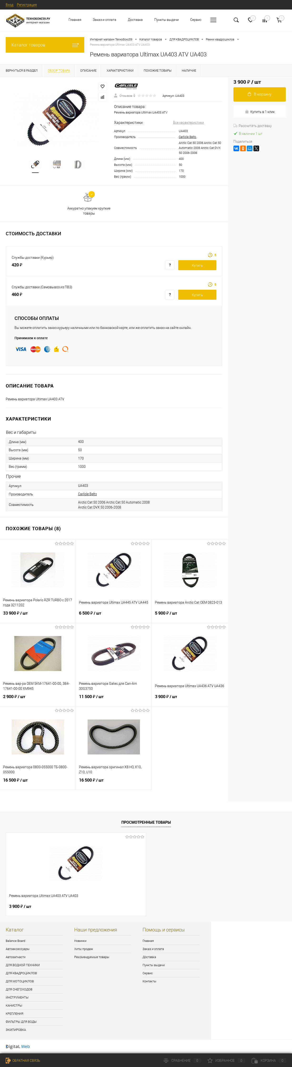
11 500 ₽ (113, 699)
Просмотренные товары (146, 822)
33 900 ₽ (38, 616)
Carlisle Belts (187, 137)
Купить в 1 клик (260, 112)
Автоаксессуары (18, 949)
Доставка (135, 20)
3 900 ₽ (190, 699)
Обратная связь (23, 1060)
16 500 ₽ (38, 783)
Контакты (149, 981)
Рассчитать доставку (252, 126)
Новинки (80, 941)
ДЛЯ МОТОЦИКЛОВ (20, 981)
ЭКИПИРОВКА (16, 1030)
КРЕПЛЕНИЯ (14, 1013)
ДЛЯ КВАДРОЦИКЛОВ (21, 973)
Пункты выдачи (166, 20)
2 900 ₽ (38, 699)
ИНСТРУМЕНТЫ (17, 997)
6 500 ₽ (113, 616)
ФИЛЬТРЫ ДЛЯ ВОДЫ (21, 1021)
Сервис (195, 20)
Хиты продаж (83, 949)
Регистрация (27, 5)
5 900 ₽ (190, 616)
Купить (197, 265)
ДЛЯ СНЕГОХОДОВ (19, 989)
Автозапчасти (15, 957)
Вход (9, 5)
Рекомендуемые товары (91, 957)
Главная (75, 20)
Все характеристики (188, 122)
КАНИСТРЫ (14, 1005)
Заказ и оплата (104, 20)
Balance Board (15, 941)
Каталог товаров (45, 45)
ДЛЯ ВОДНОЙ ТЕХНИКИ (23, 965)
